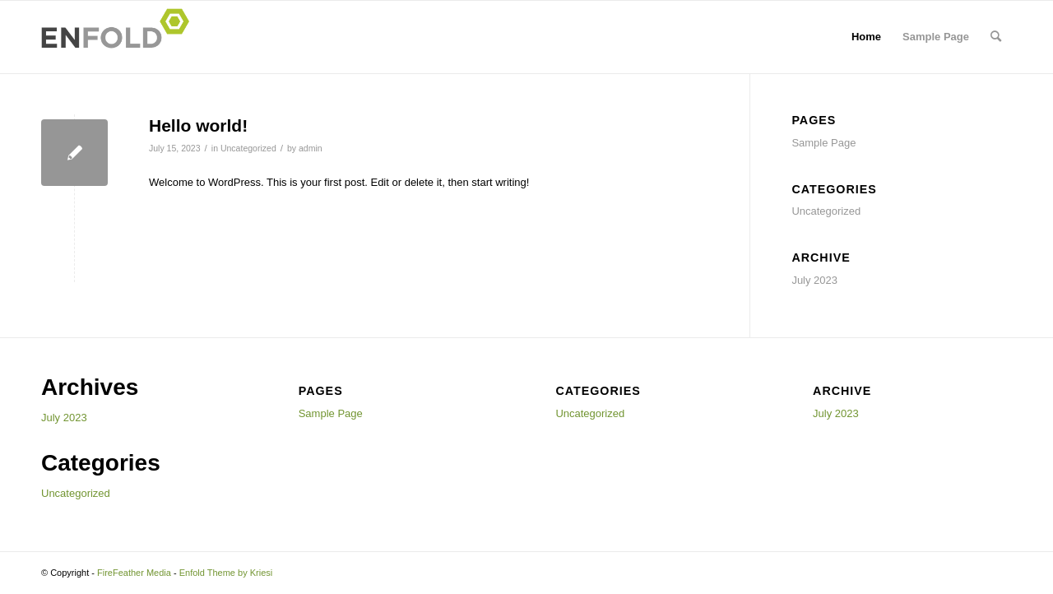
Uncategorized (248, 148)
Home (866, 36)
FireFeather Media (134, 573)
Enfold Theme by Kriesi (226, 573)
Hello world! (198, 125)
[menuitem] (996, 37)
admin (310, 148)
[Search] (996, 37)
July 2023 (814, 280)
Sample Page (935, 36)
